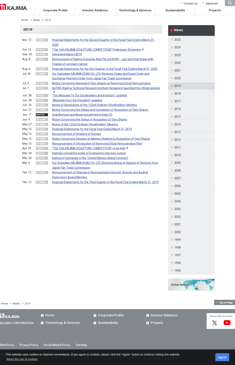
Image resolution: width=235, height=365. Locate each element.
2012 (177, 139)
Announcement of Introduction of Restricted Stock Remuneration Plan (97, 143)
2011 (177, 147)
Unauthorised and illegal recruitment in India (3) (82, 114)
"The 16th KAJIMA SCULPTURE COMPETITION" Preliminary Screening (96, 49)
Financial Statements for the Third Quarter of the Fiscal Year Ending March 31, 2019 (105, 182)
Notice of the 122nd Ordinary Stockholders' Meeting (85, 124)
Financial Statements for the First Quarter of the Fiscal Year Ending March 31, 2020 (104, 68)
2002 (177, 216)
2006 (177, 186)
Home (24, 19)
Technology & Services (135, 10)
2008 (177, 170)
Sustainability (175, 10)
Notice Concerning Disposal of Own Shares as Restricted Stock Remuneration (101, 83)
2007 (177, 178)
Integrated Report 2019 (67, 54)
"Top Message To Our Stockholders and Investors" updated (89, 95)
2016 (177, 109)
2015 (177, 116)
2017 (177, 101)
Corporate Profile (55, 10)
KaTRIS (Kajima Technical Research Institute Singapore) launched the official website (106, 88)
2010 (177, 155)
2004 (177, 201)
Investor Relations (95, 10)
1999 (177, 239)
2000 (177, 232)
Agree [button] (222, 357)
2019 (177, 86)
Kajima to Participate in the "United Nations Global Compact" (90, 158)
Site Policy (7, 345)
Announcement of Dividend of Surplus (76, 134)
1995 (177, 270)
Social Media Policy (57, 345)
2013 (177, 132)
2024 (177, 47)
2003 (177, 209)
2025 (177, 39)
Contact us (191, 3)
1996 (177, 263)
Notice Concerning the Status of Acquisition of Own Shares (89, 119)
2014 (177, 124)
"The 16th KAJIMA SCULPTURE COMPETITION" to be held (88, 148)
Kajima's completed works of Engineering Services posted (89, 153)
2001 (177, 224)
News (36, 19)
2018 (177, 93)
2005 (177, 193)
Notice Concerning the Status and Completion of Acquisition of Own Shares (100, 109)
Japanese (211, 3)
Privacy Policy (28, 345)
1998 (177, 247)
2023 (177, 55)
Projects (215, 10)
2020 (177, 78)
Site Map (81, 345)
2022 (177, 62)
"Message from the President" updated (77, 100)
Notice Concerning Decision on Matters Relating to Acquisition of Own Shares (101, 138)
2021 (177, 70)
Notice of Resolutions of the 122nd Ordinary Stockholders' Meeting (94, 105)
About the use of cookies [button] (21, 359)
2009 (177, 162)
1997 (177, 255)
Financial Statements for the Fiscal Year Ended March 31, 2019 (92, 129)
